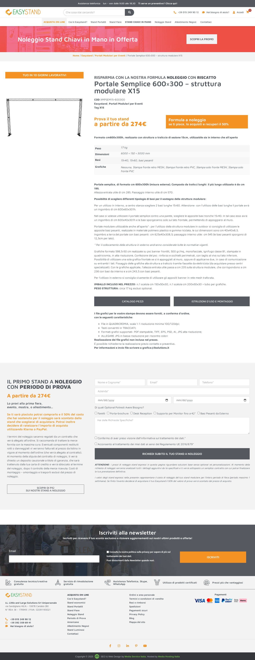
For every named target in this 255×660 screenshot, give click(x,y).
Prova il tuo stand (111, 118)
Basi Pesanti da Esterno (214, 413)
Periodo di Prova (76, 618)
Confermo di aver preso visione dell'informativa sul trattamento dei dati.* (142, 438)
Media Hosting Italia (169, 656)
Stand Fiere (115, 21)
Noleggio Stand (163, 21)
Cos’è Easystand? (78, 21)
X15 (102, 107)
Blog (131, 618)
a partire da (120, 123)
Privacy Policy (137, 614)
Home (76, 55)
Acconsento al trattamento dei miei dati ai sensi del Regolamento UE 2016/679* (146, 444)
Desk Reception (142, 413)
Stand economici (76, 602)
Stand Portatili (98, 21)
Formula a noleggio (199, 121)
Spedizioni (135, 606)
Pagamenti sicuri (138, 610)
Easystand (87, 55)
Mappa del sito (137, 622)
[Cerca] (129, 12)
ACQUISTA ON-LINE (54, 21)
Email (12, 551)
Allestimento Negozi (186, 21)
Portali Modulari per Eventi (110, 55)
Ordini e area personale (142, 594)
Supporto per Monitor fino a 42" (176, 413)
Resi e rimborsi (137, 602)
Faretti (101, 413)
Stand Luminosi (75, 629)
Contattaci (205, 21)
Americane (73, 622)
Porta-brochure (119, 413)
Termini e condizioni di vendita (146, 598)
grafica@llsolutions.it (155, 347)
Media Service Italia (135, 656)
